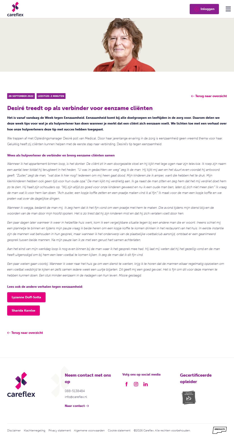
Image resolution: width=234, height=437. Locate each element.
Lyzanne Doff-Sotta (26, 297)
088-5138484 (75, 391)
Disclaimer (14, 430)
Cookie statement (119, 430)
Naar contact (75, 406)
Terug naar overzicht (27, 333)
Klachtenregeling (34, 430)
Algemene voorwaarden (89, 430)
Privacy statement (59, 430)
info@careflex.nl (76, 397)
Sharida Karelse (23, 310)
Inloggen (204, 9)
